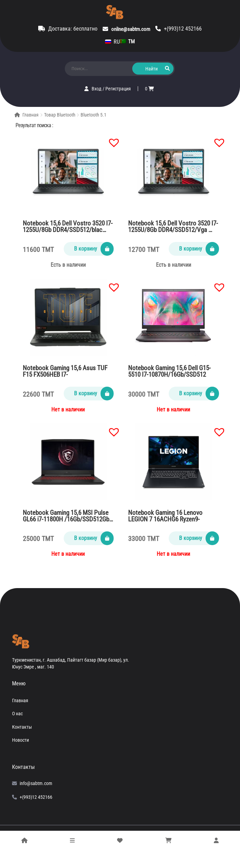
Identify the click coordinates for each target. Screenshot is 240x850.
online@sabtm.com (130, 29)
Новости (20, 740)
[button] (110, 139)
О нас (17, 713)
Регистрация (118, 88)
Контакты (22, 727)
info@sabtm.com (36, 783)
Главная (30, 115)
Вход (97, 88)
